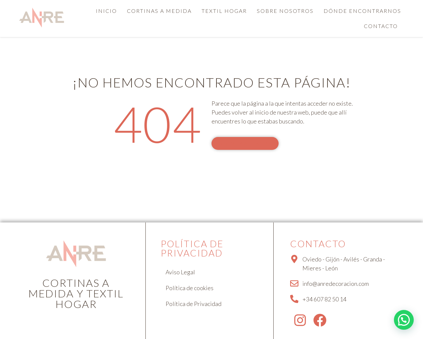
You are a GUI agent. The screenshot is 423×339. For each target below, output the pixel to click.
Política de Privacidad (193, 303)
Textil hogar (224, 11)
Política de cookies (189, 287)
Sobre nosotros (285, 11)
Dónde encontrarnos (362, 11)
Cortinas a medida (159, 11)
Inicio (106, 11)
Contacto (381, 26)
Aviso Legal (180, 272)
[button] (382, 26)
